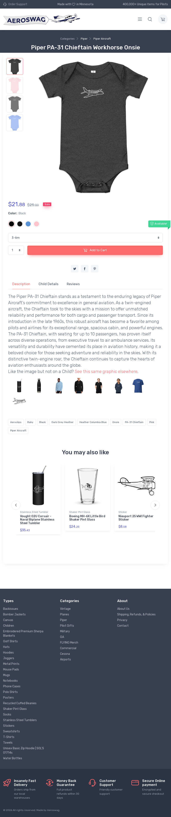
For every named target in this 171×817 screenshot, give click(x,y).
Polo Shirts (10, 692)
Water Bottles (12, 758)
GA (62, 637)
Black (42, 422)
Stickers (8, 726)
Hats (6, 647)
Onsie (115, 422)
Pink (151, 422)
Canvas (8, 620)
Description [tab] (21, 284)
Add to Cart (95, 250)
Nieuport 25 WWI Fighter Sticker (135, 518)
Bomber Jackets (14, 614)
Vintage (65, 609)
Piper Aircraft (102, 38)
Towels (8, 742)
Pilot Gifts (67, 625)
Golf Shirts (10, 641)
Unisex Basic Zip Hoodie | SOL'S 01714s (23, 750)
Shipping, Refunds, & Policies (136, 614)
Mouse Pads (11, 669)
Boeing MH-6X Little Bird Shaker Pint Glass (87, 518)
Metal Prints (11, 664)
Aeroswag (53, 810)
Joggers (8, 658)
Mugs (6, 675)
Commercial (68, 648)
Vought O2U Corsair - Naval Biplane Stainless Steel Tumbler (37, 520)
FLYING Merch (69, 642)
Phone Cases (11, 686)
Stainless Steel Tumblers (20, 720)
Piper (84, 38)
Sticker (122, 512)
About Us (123, 609)
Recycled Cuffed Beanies (19, 703)
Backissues (10, 609)
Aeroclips (15, 422)
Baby (30, 422)
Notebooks (10, 681)
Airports (65, 659)
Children (8, 625)
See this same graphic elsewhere (106, 371)
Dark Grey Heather (63, 422)
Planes (64, 614)
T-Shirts (8, 737)
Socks (7, 714)
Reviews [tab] (73, 284)
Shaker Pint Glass (79, 512)
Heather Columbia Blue (93, 422)
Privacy (122, 620)
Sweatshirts (11, 731)
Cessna (65, 654)
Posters (8, 697)
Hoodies (8, 652)
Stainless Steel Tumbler (34, 512)
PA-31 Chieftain (134, 422)
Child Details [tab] (48, 284)
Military (65, 631)
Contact (123, 625)
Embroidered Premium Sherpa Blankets (23, 634)
